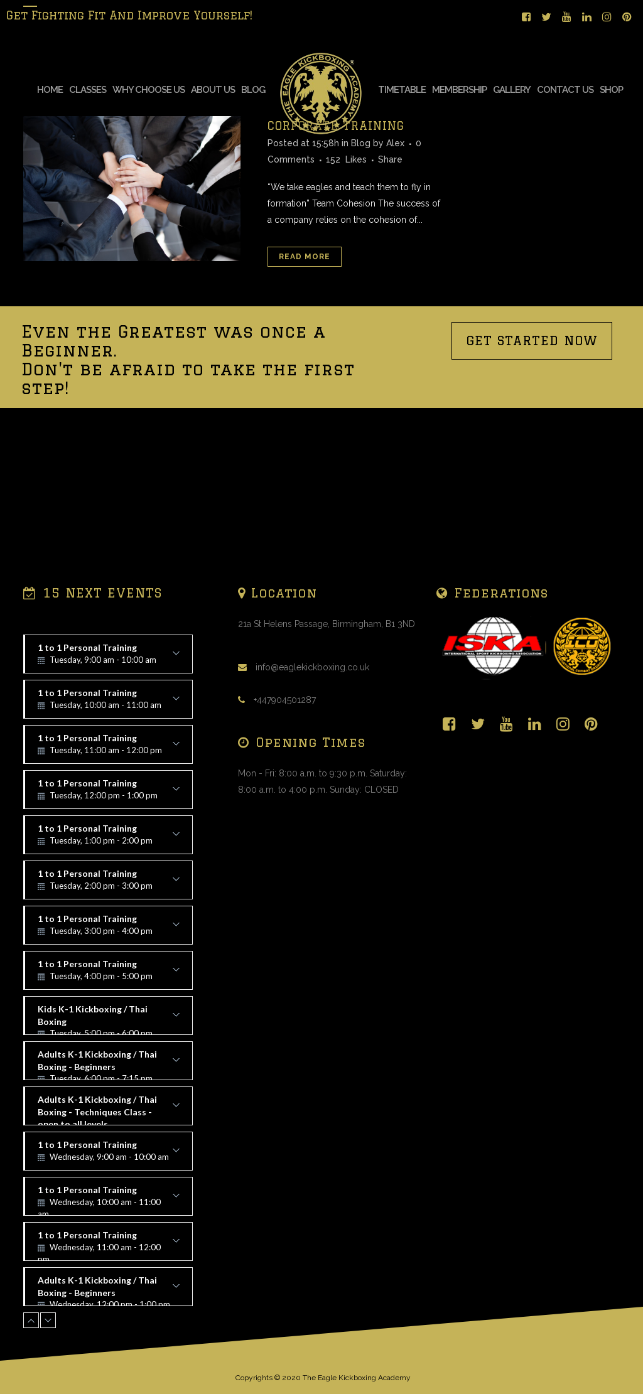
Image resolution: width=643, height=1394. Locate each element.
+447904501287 (285, 700)
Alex (395, 237)
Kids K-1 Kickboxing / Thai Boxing (109, 1019)
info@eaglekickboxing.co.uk (312, 667)
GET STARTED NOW (532, 434)
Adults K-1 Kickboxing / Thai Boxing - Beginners (109, 1064)
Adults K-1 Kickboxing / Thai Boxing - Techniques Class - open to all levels (109, 1109)
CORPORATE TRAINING (335, 219)
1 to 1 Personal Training (109, 657)
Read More (304, 350)
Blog (360, 237)
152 (346, 253)
